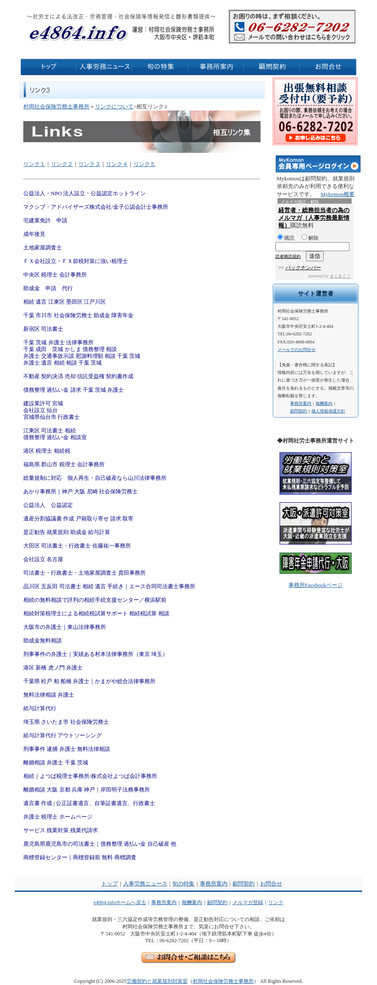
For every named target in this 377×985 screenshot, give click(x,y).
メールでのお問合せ (296, 349)
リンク (275, 902)
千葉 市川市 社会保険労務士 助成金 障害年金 (78, 315)
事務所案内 (300, 403)
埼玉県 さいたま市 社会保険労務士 (66, 722)
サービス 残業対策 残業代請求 (60, 830)
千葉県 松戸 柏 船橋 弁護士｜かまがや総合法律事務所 (89, 681)
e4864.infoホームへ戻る (120, 902)
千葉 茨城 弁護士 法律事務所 (58, 342)
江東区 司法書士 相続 (49, 430)
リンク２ (62, 164)
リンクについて (114, 106)
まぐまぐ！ (340, 276)
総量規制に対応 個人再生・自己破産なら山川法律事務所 (94, 478)
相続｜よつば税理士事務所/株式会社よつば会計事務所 (90, 776)
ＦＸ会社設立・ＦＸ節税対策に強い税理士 (75, 261)
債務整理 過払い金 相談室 (55, 437)
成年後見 (34, 234)
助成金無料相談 (42, 640)
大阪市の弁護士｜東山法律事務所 (64, 627)
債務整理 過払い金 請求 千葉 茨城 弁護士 (73, 390)
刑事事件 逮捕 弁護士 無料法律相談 (66, 749)
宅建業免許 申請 (45, 220)
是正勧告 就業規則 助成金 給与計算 (66, 532)
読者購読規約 (288, 256)
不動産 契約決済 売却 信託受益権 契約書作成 (78, 376)
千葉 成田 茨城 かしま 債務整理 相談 (70, 349)
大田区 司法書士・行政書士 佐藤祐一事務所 (77, 545)
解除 (310, 238)
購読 (285, 238)
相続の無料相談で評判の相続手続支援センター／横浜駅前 (94, 600)
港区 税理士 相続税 (46, 451)
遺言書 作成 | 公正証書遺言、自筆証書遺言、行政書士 (89, 803)
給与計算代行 (39, 708)
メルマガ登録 (248, 902)
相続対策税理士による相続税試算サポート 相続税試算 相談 (96, 613)
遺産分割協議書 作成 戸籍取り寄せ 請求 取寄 (78, 518)
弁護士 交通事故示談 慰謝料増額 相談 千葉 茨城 (81, 356)
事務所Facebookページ (315, 585)
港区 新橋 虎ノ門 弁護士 (53, 667)
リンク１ (34, 164)
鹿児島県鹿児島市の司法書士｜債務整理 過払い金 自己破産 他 (99, 844)
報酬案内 (324, 403)
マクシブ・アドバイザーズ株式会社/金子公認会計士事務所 (95, 207)
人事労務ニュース (145, 883)
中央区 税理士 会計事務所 (55, 274)
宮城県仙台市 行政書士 (51, 417)
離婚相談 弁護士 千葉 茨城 (55, 762)
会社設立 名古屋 (43, 559)
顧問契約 (298, 411)
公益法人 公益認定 (48, 505)
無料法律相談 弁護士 (48, 695)
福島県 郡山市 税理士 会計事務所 (64, 464)
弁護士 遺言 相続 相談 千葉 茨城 (62, 363)
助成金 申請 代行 (48, 288)
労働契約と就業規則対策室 (157, 981)
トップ (109, 883)
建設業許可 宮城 (43, 403)
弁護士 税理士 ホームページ (57, 816)
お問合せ (271, 883)
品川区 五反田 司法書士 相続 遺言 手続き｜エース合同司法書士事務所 (109, 586)
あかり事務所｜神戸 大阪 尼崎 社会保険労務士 (80, 491)
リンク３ (89, 164)
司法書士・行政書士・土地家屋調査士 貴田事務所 (84, 573)
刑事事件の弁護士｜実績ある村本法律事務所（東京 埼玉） (95, 654)
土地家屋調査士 (42, 247)
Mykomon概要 (338, 194)
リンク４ (117, 164)
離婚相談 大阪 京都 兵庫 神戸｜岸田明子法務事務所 (86, 789)
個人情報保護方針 (328, 411)
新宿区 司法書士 (43, 329)
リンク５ (144, 164)
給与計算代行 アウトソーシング (62, 735)
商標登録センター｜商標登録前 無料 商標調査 (79, 857)
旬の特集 (183, 883)
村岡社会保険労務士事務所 (56, 106)
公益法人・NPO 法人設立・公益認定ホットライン (84, 193)
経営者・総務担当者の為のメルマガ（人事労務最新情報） (313, 218)
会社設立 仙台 (40, 410)
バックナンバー (303, 268)
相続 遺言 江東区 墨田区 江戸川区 (64, 302)
